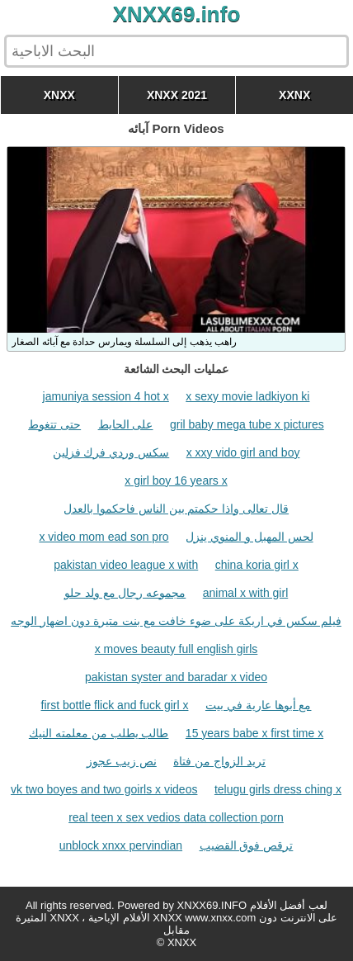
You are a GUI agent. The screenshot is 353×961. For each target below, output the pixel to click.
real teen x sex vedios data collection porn (176, 817)
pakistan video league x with (126, 564)
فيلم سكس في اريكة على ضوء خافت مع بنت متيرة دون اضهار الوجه (176, 620)
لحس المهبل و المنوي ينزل (249, 536)
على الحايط (125, 424)
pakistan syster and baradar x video (176, 677)
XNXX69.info (177, 14)
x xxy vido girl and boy (243, 452)
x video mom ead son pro (103, 536)
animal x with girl (245, 592)
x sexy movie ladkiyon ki (247, 396)
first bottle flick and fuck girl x (115, 705)
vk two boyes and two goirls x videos (104, 789)
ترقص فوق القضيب (247, 845)
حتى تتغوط (54, 424)
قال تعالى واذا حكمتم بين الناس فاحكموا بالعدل (176, 508)
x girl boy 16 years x (176, 480)
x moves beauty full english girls (176, 649)
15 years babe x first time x (254, 733)
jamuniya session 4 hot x (106, 396)
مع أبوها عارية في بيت (258, 705)
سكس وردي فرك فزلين (111, 452)
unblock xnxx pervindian (120, 845)
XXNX (294, 95)
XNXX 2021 (177, 95)
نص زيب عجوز (122, 761)
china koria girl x (257, 564)
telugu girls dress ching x (277, 789)
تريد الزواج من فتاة (219, 761)
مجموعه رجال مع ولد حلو (125, 592)
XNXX (59, 95)
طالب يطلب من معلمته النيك (99, 733)
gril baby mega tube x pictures (247, 424)
